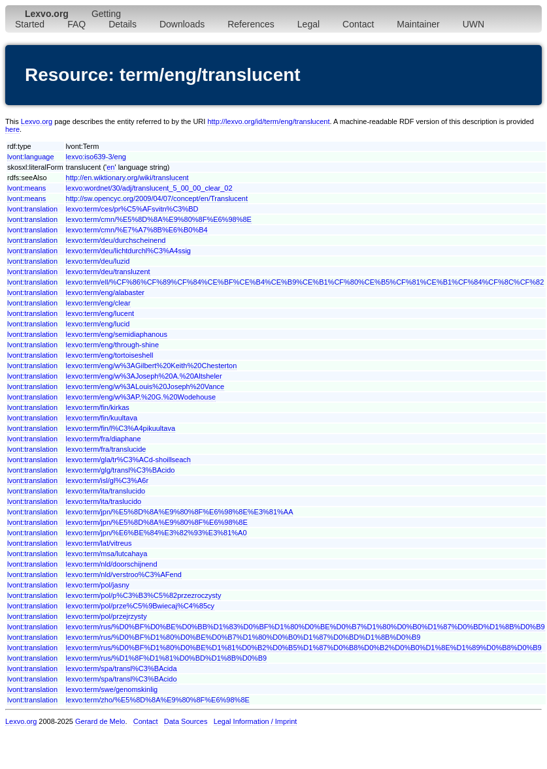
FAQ (76, 24)
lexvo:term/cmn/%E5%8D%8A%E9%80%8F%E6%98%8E (159, 219)
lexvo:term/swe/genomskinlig (112, 689)
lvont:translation (32, 209)
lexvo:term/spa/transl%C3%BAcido (121, 679)
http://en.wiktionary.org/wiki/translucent (127, 177)
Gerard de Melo (100, 721)
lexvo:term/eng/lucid (98, 324)
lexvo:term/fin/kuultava (101, 418)
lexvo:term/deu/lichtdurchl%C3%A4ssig (128, 251)
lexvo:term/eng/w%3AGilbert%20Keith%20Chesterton (151, 365)
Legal (308, 24)
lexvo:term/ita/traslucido (104, 501)
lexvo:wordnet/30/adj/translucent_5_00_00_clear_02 (149, 188)
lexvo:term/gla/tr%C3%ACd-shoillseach (128, 459)
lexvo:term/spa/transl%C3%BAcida (121, 668)
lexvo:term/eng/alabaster (105, 292)
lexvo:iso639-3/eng (96, 157)
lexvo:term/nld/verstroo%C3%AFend (124, 574)
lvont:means (26, 188)
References (250, 24)
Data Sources (186, 721)
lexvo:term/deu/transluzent (108, 271)
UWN (473, 24)
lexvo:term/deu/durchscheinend (116, 240)
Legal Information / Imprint (255, 721)
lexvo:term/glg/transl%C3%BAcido (120, 470)
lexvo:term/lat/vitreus (99, 543)
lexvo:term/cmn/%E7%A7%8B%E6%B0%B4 (137, 230)
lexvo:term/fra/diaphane (103, 439)
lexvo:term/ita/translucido (106, 491)
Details (122, 24)
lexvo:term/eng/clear (98, 303)
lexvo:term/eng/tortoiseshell (110, 355)
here (12, 129)
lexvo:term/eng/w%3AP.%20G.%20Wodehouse (141, 397)
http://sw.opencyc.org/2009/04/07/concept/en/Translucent (157, 198)
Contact (358, 24)
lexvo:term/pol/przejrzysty (106, 616)
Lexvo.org (36, 121)
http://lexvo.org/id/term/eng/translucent (268, 121)
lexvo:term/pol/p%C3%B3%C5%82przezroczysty (144, 595)
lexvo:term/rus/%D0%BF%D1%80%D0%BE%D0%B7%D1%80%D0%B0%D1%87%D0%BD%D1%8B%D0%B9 (243, 637)
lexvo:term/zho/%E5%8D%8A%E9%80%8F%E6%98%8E (158, 700)
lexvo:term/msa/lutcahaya (107, 553)
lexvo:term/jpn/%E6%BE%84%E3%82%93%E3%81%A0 (156, 533)
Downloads (182, 24)
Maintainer (418, 24)
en (110, 167)
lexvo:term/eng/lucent (100, 313)
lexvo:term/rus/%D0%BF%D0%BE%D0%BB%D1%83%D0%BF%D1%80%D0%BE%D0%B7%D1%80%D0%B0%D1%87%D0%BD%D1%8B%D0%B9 (305, 627)
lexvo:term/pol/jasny (97, 585)
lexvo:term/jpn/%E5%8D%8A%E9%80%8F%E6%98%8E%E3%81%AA (179, 512)
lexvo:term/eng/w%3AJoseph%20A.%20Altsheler (144, 376)
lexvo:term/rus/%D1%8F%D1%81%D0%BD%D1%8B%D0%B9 (166, 658)
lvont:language (30, 157)
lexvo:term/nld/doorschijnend (111, 564)
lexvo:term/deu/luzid (98, 261)
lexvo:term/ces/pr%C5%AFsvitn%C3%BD (132, 209)
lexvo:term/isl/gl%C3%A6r (107, 480)
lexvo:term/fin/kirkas (97, 407)
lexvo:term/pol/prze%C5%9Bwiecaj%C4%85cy (140, 606)
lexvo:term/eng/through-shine (112, 345)
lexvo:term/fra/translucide (106, 449)
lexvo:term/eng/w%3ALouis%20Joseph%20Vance (145, 386)
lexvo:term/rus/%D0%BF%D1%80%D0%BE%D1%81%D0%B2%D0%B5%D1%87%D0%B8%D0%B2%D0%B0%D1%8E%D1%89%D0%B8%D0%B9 (304, 647)
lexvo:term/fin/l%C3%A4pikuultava (121, 428)
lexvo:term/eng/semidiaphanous (116, 334)
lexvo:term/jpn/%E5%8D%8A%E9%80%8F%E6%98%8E (157, 522)
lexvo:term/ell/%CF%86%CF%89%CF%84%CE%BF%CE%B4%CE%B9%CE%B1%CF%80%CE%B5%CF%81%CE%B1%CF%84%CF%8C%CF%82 (305, 282)
